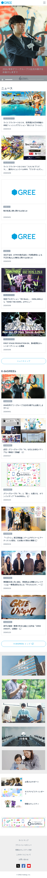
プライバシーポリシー (23, 845)
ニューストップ (23, 361)
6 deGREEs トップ (22, 644)
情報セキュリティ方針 (23, 850)
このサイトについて (23, 855)
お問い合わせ (23, 859)
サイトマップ (23, 840)
